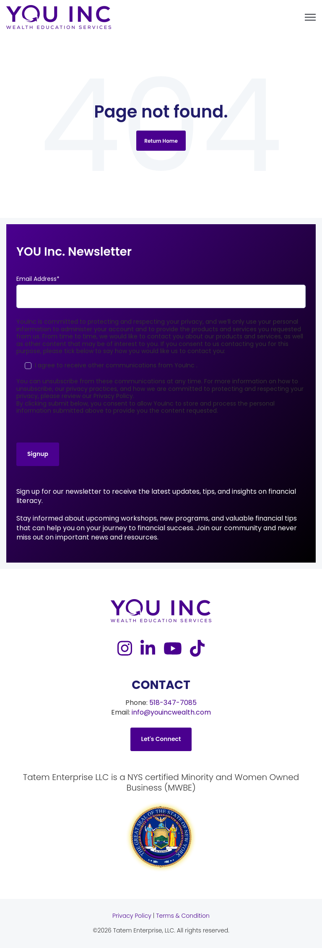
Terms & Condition (183, 915)
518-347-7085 (173, 702)
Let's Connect (161, 739)
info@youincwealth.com (171, 712)
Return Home (161, 140)
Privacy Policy (131, 915)
